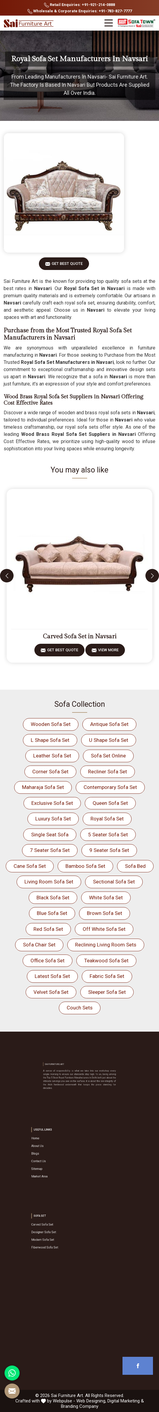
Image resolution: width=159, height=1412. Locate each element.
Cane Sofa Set (30, 866)
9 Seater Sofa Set (109, 850)
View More (108, 652)
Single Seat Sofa (49, 835)
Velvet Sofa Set (50, 992)
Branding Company (79, 1406)
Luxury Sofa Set (53, 819)
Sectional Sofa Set (114, 882)
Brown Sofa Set (104, 913)
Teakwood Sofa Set (106, 961)
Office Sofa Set (47, 961)
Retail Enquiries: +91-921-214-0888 (79, 4)
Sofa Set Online (108, 756)
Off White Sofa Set (104, 929)
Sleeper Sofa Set (107, 992)
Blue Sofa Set (52, 913)
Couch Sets (80, 1008)
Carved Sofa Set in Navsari (79, 636)
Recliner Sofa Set (107, 772)
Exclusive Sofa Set (52, 803)
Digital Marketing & (125, 1401)
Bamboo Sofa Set (85, 866)
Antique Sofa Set (109, 724)
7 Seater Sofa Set (50, 850)
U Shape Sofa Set (108, 740)
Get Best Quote (67, 265)
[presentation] (7, 576)
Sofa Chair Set (39, 945)
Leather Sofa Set (52, 756)
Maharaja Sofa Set (43, 787)
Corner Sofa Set (50, 772)
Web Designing (90, 1401)
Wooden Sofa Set (51, 724)
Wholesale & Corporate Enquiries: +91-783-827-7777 (79, 11)
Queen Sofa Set (110, 803)
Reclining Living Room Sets (105, 945)
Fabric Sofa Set (107, 976)
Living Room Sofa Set (48, 882)
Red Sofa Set (48, 929)
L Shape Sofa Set (50, 740)
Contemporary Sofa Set (110, 787)
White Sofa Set (106, 898)
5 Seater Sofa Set (108, 835)
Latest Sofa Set (52, 976)
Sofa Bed (135, 866)
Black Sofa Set (53, 898)
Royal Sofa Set (107, 819)
